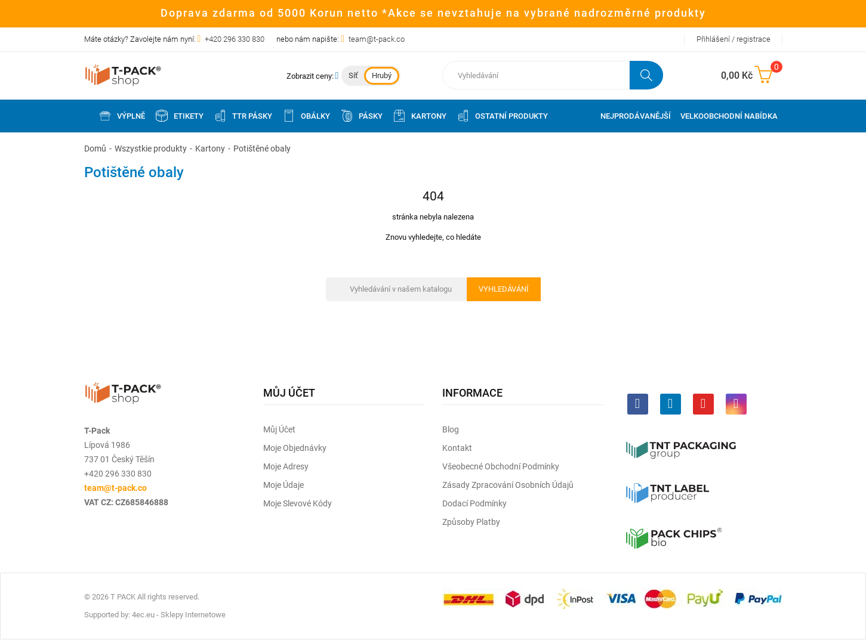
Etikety (179, 116)
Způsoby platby (471, 522)
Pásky (361, 116)
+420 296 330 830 (234, 39)
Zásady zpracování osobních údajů (508, 485)
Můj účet (279, 429)
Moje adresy (286, 466)
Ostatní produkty (502, 116)
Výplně (121, 116)
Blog (450, 429)
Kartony (419, 116)
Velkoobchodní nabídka (729, 116)
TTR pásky (242, 116)
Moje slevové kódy (297, 503)
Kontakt (457, 448)
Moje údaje (283, 485)
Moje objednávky (294, 448)
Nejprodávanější (635, 116)
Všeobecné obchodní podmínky (500, 466)
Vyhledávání (504, 289)
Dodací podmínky (474, 503)
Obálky (306, 116)
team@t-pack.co (377, 39)
